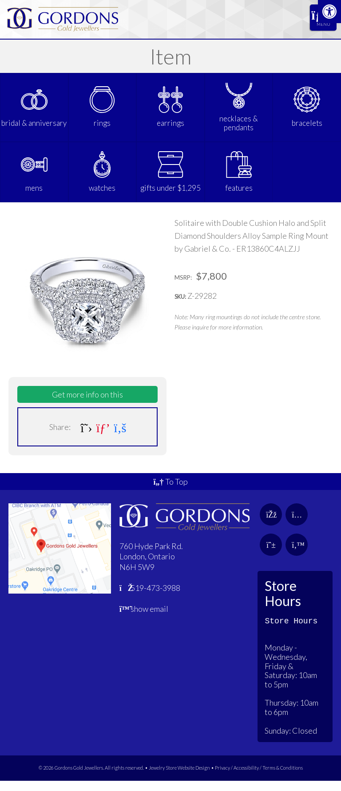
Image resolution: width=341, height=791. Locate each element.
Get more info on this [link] (87, 405)
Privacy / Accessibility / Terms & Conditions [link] (259, 778)
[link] (329, 11)
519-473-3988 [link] (150, 598)
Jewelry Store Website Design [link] (179, 778)
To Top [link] (170, 492)
